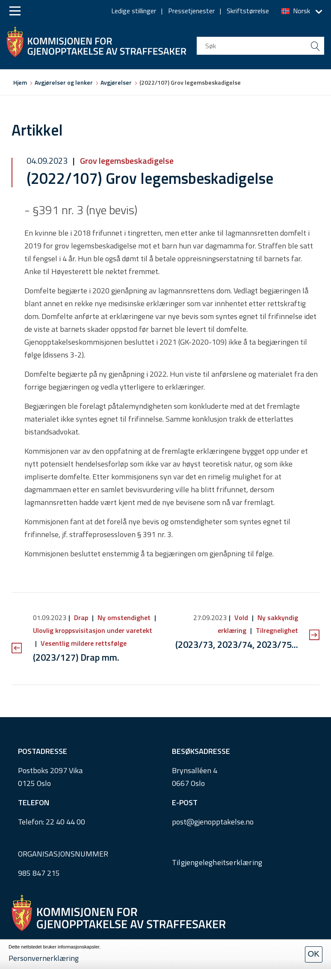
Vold (241, 617)
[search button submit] (315, 45)
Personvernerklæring (44, 958)
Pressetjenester (191, 11)
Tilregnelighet (276, 630)
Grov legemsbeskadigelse (126, 160)
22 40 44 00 (65, 821)
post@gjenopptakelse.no (213, 821)
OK (313, 953)
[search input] (260, 45)
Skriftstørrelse (248, 11)
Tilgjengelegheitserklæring (217, 862)
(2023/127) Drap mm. (76, 657)
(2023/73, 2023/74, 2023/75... (236, 644)
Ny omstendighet (124, 617)
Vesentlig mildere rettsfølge (83, 643)
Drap (81, 617)
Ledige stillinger (133, 11)
